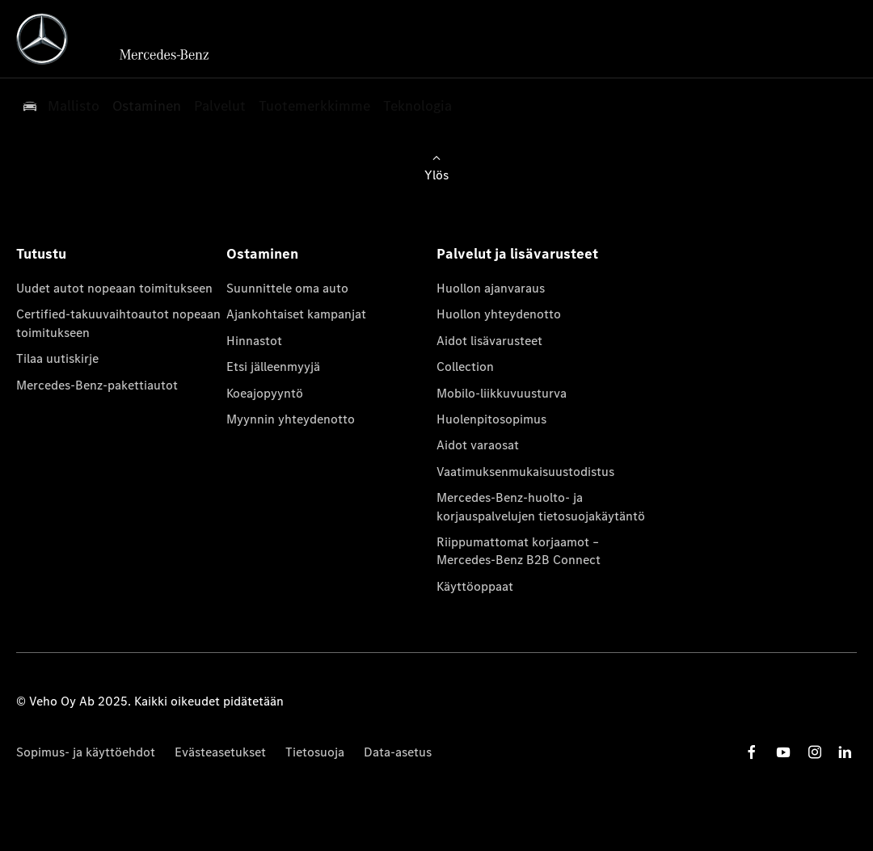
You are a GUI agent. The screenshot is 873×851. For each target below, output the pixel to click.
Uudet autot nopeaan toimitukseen (114, 288)
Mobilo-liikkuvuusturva (501, 393)
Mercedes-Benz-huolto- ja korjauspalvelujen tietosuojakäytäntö (540, 506)
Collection (465, 366)
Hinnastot (254, 340)
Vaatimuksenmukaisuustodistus (525, 471)
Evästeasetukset (220, 752)
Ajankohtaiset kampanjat (296, 313)
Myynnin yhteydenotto (290, 419)
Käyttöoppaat (474, 586)
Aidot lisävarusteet (489, 340)
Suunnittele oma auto (287, 288)
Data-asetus (398, 752)
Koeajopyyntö (264, 393)
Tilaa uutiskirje (57, 358)
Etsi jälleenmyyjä (273, 366)
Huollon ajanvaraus (490, 288)
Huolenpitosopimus (491, 419)
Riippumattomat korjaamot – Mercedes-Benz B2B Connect (518, 550)
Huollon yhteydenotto (498, 313)
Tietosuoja (314, 752)
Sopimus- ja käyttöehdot (85, 752)
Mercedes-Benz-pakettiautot (97, 385)
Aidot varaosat (477, 444)
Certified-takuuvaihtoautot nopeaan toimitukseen (118, 322)
